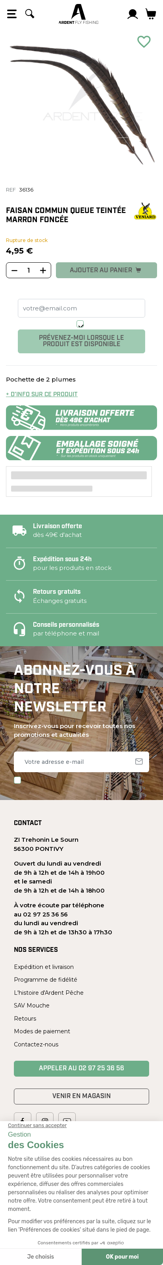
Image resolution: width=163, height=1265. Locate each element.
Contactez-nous (36, 1044)
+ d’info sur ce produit (42, 395)
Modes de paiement (42, 1031)
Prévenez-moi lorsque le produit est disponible (81, 341)
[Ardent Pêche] (78, 14)
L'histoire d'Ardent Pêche (49, 992)
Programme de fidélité (45, 979)
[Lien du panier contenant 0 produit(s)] (151, 14)
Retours (25, 1018)
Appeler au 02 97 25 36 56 (81, 1068)
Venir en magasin (81, 1096)
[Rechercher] (30, 14)
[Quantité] (28, 271)
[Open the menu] (12, 14)
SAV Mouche (32, 1005)
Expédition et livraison (44, 967)
